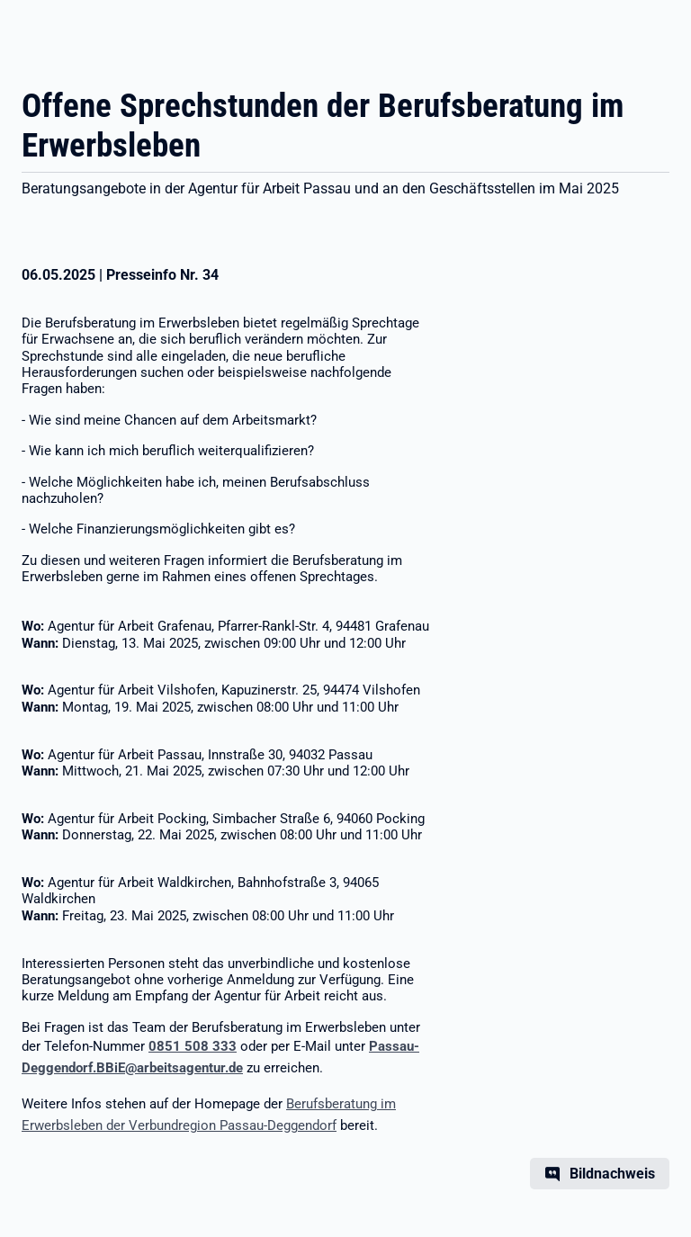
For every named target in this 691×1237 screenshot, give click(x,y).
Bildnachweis (612, 1173)
